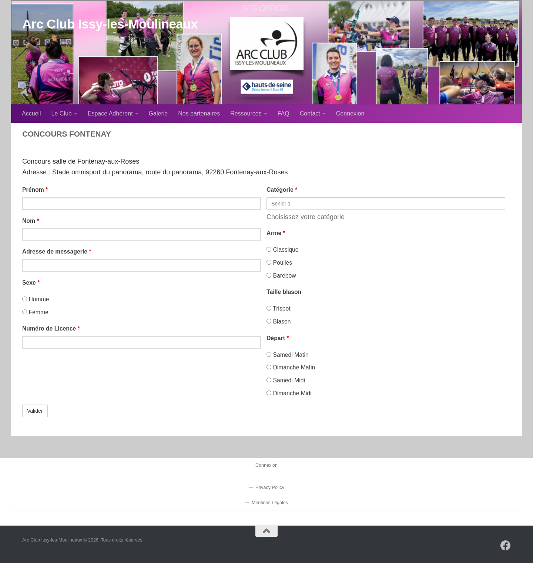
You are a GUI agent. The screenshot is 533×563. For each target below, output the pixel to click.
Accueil (31, 113)
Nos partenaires (199, 113)
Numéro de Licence (51, 328)
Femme (35, 312)
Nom (30, 221)
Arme (275, 233)
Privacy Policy (269, 487)
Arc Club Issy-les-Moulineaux (110, 24)
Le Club (61, 113)
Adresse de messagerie (56, 251)
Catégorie (281, 190)
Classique (282, 250)
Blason (278, 321)
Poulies (279, 262)
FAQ (283, 113)
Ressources (245, 113)
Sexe (31, 282)
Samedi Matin (287, 355)
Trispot (278, 308)
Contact (310, 113)
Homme (35, 299)
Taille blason (283, 292)
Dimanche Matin (290, 367)
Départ (277, 338)
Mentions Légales (270, 502)
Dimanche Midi (289, 393)
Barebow (281, 275)
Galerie (158, 113)
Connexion (350, 113)
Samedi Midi (285, 380)
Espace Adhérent (110, 113)
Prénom (35, 190)
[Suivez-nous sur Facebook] (505, 545)
